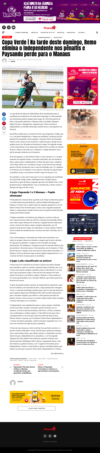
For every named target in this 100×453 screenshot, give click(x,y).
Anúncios (34, 32)
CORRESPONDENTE (44, 37)
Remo (21, 360)
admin (13, 61)
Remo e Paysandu (31, 360)
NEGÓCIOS (60, 32)
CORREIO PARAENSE (21, 32)
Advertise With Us (48, 32)
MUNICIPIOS (71, 32)
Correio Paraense (50, 441)
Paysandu (13, 360)
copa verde (33, 358)
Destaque (42, 358)
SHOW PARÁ (58, 37)
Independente (53, 358)
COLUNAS (81, 32)
